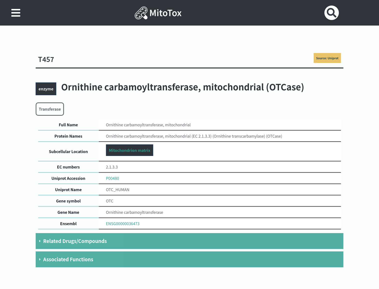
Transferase (50, 109)
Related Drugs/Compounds (75, 240)
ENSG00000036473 (122, 223)
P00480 (112, 178)
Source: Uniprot (327, 58)
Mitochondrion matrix (129, 150)
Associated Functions (68, 259)
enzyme (46, 89)
